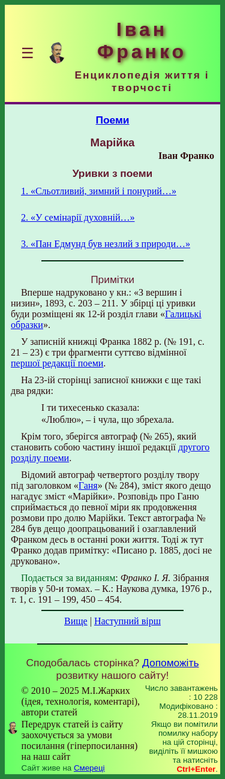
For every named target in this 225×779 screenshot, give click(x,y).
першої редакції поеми (57, 363)
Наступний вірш (127, 621)
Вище (76, 621)
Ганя (88, 485)
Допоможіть (170, 663)
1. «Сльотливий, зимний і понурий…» (98, 191)
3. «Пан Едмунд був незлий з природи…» (105, 244)
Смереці (89, 767)
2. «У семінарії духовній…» (78, 217)
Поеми (113, 120)
